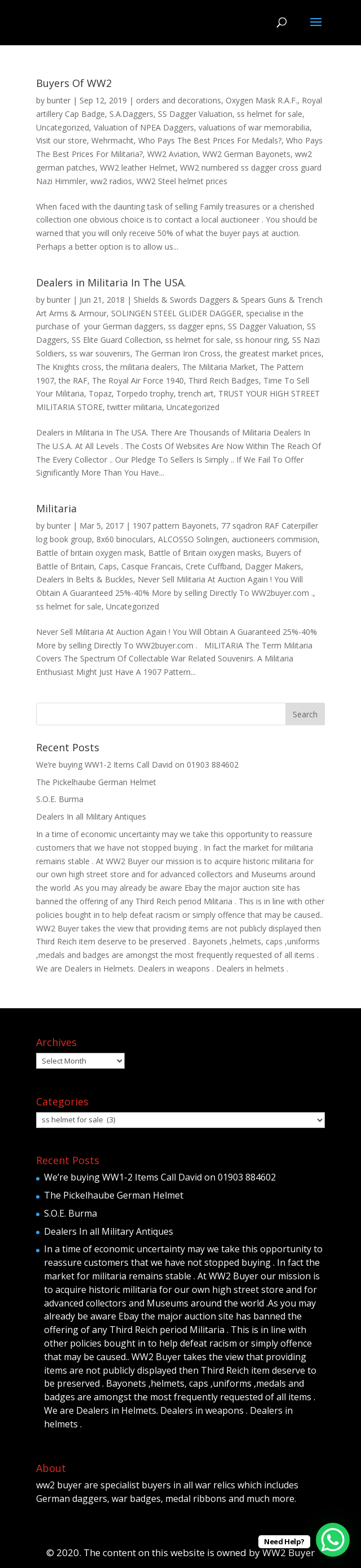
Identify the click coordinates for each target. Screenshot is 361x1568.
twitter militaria (134, 407)
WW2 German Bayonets (246, 154)
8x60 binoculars (124, 539)
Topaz (100, 393)
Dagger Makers (273, 566)
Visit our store (61, 140)
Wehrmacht (112, 140)
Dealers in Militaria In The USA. (111, 282)
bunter (59, 100)
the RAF (73, 380)
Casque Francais (151, 566)
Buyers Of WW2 (74, 83)
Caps (108, 566)
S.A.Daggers (131, 113)
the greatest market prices (273, 353)
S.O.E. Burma (59, 799)
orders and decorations (178, 100)
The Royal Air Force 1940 (138, 380)
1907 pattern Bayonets (175, 525)
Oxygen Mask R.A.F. (261, 100)
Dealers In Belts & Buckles (84, 579)
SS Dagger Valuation (195, 113)
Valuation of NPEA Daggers (144, 127)
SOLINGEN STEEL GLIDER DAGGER (176, 313)
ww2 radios (111, 181)
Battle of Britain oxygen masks (204, 552)
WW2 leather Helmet (137, 167)
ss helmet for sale (269, 113)
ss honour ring (261, 339)
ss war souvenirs (99, 353)
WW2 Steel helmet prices (182, 181)
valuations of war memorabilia (254, 127)
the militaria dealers (142, 366)
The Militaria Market (219, 366)
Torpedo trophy (145, 393)
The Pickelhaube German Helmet (96, 782)
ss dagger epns (195, 326)
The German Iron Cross (178, 353)
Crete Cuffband (213, 566)
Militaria (56, 508)
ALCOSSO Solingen (192, 539)
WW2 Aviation (172, 154)
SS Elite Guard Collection (116, 339)
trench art (196, 393)
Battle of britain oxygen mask (90, 552)
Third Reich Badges (223, 380)
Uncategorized (62, 127)
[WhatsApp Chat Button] (333, 1540)
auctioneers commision (275, 539)
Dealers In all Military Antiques (91, 816)
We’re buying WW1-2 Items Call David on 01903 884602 (137, 764)
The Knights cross (69, 366)
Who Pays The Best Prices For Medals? (209, 140)
